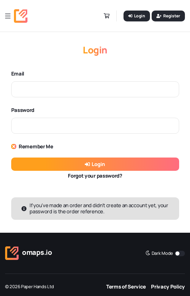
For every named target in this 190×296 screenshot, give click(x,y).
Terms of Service (126, 286)
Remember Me (36, 146)
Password (23, 110)
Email (17, 73)
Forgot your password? (95, 175)
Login (95, 164)
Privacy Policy (168, 286)
